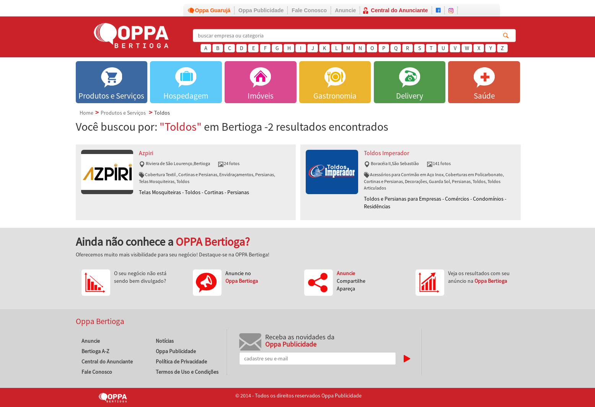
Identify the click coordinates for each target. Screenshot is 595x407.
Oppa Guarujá (213, 10)
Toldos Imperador (386, 153)
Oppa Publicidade (261, 10)
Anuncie (345, 10)
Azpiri (146, 153)
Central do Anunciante (399, 10)
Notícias (165, 340)
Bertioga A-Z (95, 351)
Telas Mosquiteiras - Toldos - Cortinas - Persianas (194, 192)
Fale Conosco (309, 10)
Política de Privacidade (181, 361)
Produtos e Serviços (123, 112)
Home (86, 112)
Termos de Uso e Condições (187, 371)
